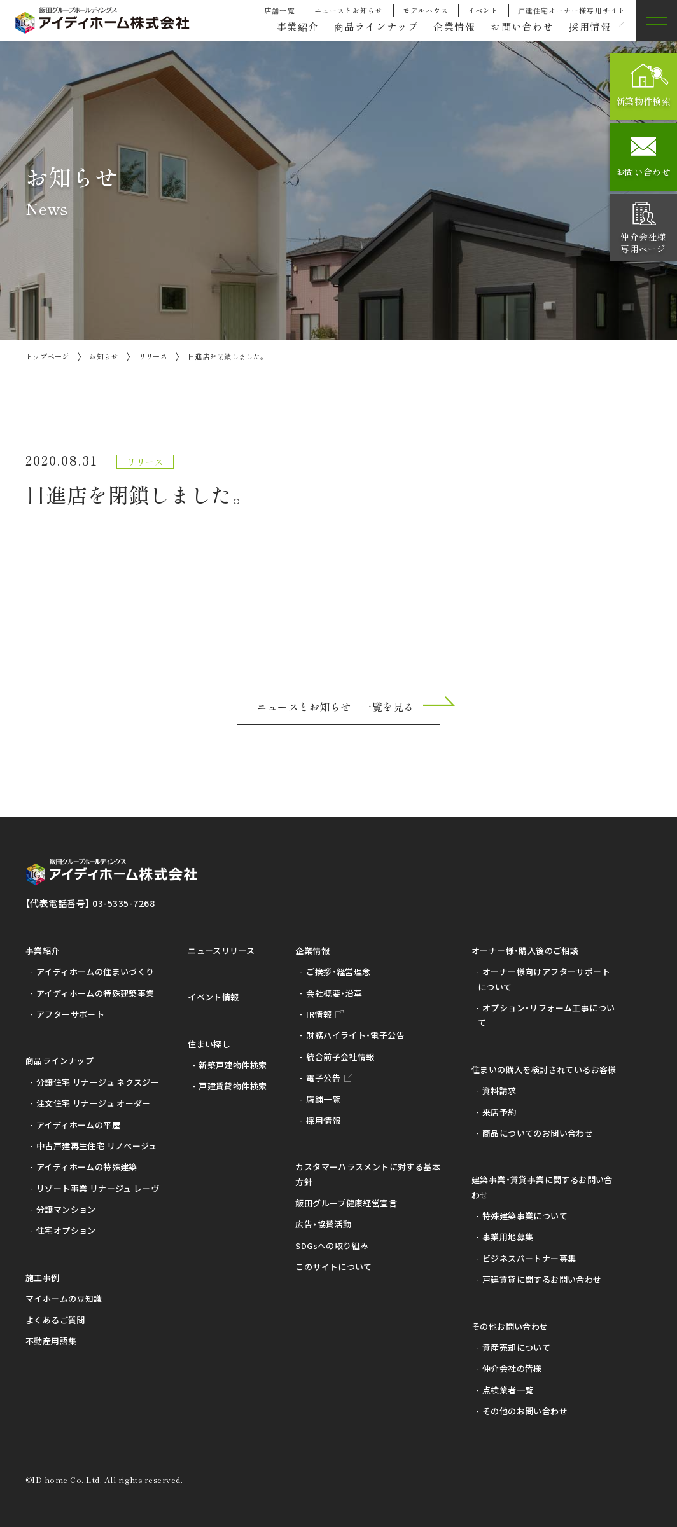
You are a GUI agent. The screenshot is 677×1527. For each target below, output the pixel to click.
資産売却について (516, 1347)
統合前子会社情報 (340, 1057)
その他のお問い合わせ (525, 1411)
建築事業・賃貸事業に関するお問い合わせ (542, 1186)
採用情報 (588, 26)
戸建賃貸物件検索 (233, 1086)
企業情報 (445, 26)
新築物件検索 (643, 101)
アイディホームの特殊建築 (86, 1167)
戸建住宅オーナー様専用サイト (571, 10)
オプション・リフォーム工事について (546, 1015)
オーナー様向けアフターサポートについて (544, 978)
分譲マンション (66, 1209)
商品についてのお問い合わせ (537, 1133)
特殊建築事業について (525, 1216)
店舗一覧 (279, 10)
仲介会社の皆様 (512, 1368)
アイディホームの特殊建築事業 (95, 993)
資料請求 (499, 1090)
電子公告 (323, 1078)
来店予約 (499, 1112)
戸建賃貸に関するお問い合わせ (541, 1279)
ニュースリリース (221, 950)
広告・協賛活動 (323, 1224)
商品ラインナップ (363, 26)
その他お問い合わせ (509, 1326)
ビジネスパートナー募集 (529, 1258)
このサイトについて (333, 1267)
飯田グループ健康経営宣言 (346, 1203)
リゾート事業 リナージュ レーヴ (97, 1188)
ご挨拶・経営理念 (338, 971)
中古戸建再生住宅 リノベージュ (96, 1146)
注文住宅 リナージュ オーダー (93, 1103)
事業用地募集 (507, 1237)
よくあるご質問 (55, 1320)
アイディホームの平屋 (78, 1125)
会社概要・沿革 (334, 993)
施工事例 (42, 1277)
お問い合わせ (516, 26)
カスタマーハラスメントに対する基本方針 (367, 1174)
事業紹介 (280, 26)
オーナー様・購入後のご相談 (524, 950)
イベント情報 (213, 997)
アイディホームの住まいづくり (95, 971)
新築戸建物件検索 (233, 1065)
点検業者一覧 (507, 1390)
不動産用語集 (50, 1341)
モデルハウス (426, 10)
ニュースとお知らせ (349, 10)
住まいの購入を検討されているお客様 (544, 1069)
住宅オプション (66, 1230)
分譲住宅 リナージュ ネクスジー (97, 1082)
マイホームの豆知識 (63, 1298)
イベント (483, 10)
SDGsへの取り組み (331, 1246)
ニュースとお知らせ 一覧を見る (335, 706)
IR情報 (319, 1014)
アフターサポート (70, 1014)
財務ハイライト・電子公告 (355, 1035)
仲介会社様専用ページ (643, 242)
